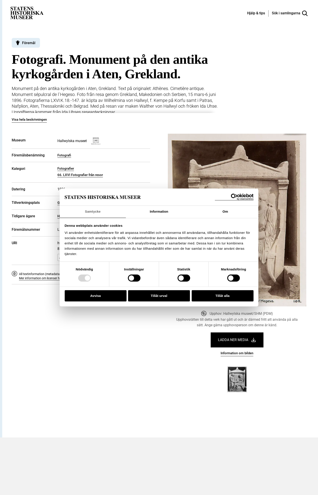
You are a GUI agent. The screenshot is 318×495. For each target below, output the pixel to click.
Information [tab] (159, 211)
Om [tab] (225, 211)
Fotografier (65, 169)
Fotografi (64, 155)
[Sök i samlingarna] (290, 13)
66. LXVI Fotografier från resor (80, 175)
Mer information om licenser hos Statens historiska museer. (59, 278)
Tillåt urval (159, 296)
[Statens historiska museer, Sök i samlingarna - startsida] (27, 13)
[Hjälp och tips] (256, 13)
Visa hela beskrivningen (29, 120)
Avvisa (95, 296)
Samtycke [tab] (93, 211)
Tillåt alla (223, 296)
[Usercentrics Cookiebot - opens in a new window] (234, 196)
